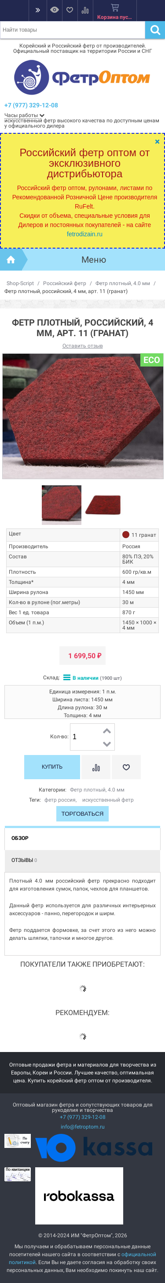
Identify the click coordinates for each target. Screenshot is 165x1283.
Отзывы (24, 860)
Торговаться (83, 813)
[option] (62, 505)
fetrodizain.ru (85, 234)
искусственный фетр (108, 800)
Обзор (20, 838)
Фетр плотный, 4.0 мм (122, 283)
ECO (151, 360)
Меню (93, 259)
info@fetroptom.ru (83, 1127)
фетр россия (60, 800)
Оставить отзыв (82, 346)
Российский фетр (64, 283)
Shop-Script (20, 283)
